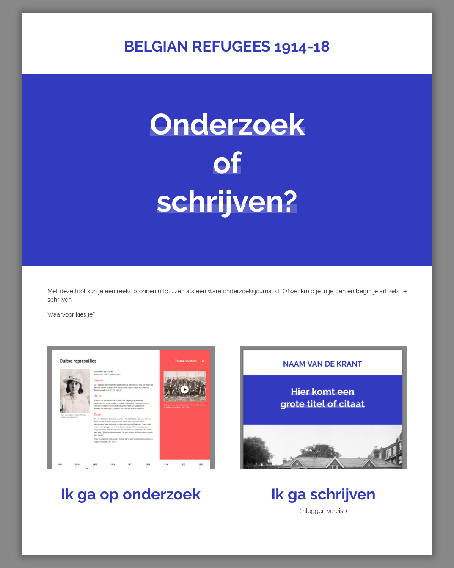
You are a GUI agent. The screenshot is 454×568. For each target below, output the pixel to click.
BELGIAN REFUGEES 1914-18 (227, 46)
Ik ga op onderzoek (131, 494)
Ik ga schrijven (323, 494)
